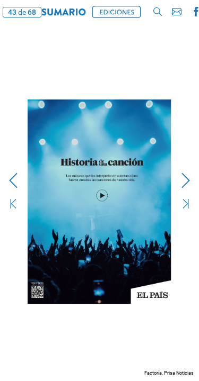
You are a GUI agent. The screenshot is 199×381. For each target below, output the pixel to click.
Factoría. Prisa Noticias (169, 373)
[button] (157, 12)
